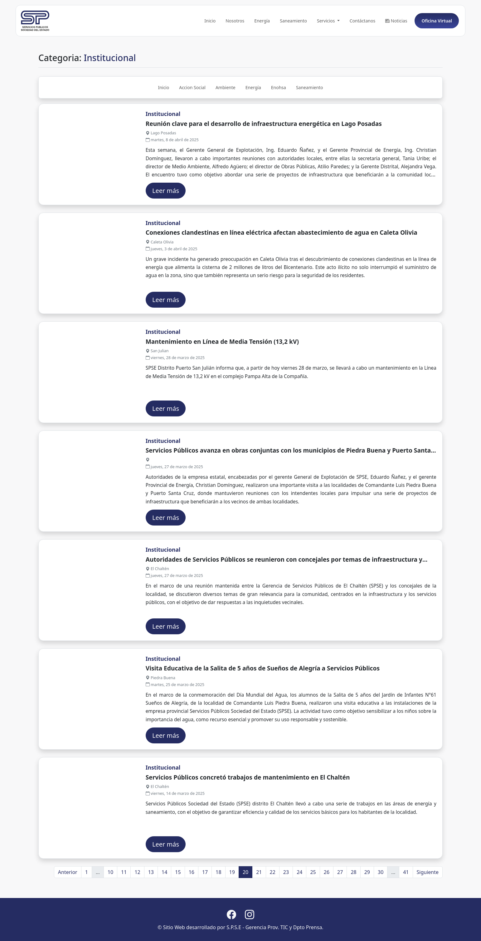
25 (313, 898)
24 (299, 898)
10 (110, 898)
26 (326, 898)
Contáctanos (362, 47)
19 (232, 898)
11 (124, 898)
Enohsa (278, 114)
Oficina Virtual (436, 47)
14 (164, 898)
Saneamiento (293, 47)
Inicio (210, 47)
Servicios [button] (326, 47)
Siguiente (428, 898)
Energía (262, 47)
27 (340, 898)
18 (218, 898)
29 (367, 898)
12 (137, 898)
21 (259, 898)
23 (286, 898)
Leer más (165, 217)
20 (245, 898)
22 (272, 898)
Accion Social (192, 114)
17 (205, 898)
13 (151, 898)
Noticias (396, 47)
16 (191, 898)
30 (380, 898)
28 (353, 898)
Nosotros (235, 47)
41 (406, 898)
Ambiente (226, 114)
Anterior (67, 898)
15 (178, 898)
